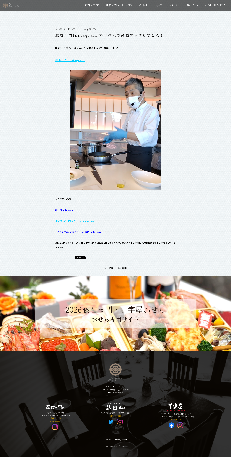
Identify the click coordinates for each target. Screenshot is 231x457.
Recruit (107, 439)
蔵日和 (143, 5)
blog (86, 29)
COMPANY (191, 5)
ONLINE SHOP (215, 5)
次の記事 (122, 268)
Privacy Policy (121, 439)
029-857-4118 (115, 416)
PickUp (92, 29)
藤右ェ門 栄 (92, 5)
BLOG (173, 5)
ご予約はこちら (55, 418)
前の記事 (108, 268)
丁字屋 (158, 5)
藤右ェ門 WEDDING (119, 5)
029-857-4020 (118, 392)
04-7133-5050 (176, 419)
